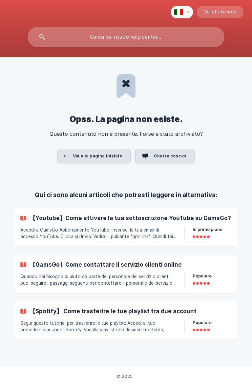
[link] (126, 227)
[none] (182, 12)
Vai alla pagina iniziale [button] (97, 155)
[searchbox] (126, 37)
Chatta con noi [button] (170, 155)
